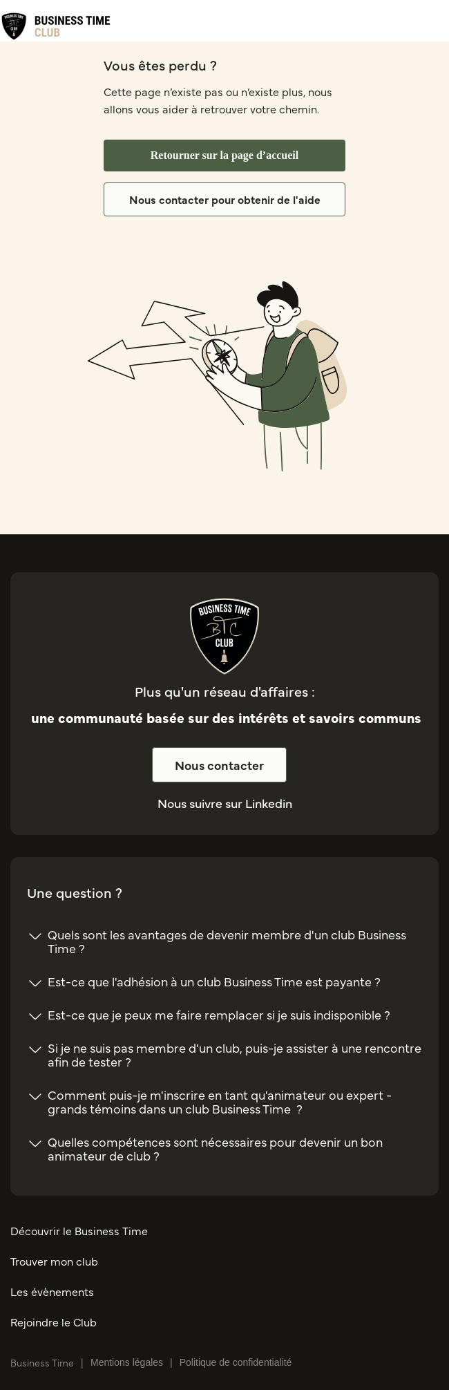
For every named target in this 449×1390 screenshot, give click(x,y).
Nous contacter (219, 764)
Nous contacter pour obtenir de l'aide (225, 199)
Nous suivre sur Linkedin (224, 802)
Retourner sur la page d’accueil (225, 155)
